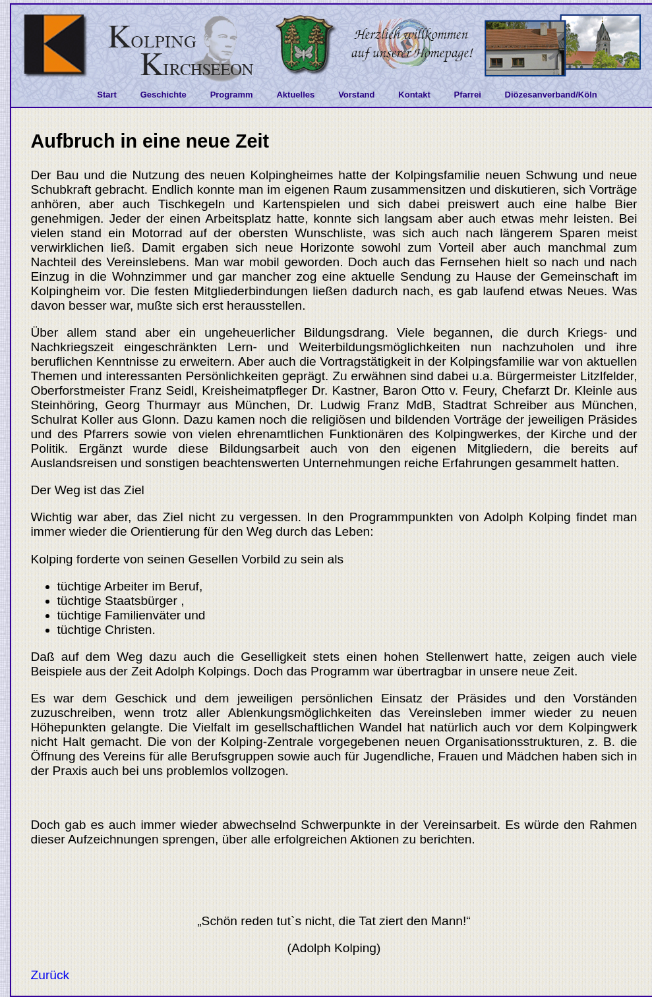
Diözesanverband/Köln (551, 95)
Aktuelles (295, 95)
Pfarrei (467, 95)
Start (107, 95)
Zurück (50, 975)
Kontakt (414, 95)
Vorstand (356, 95)
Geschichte (163, 95)
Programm (231, 95)
